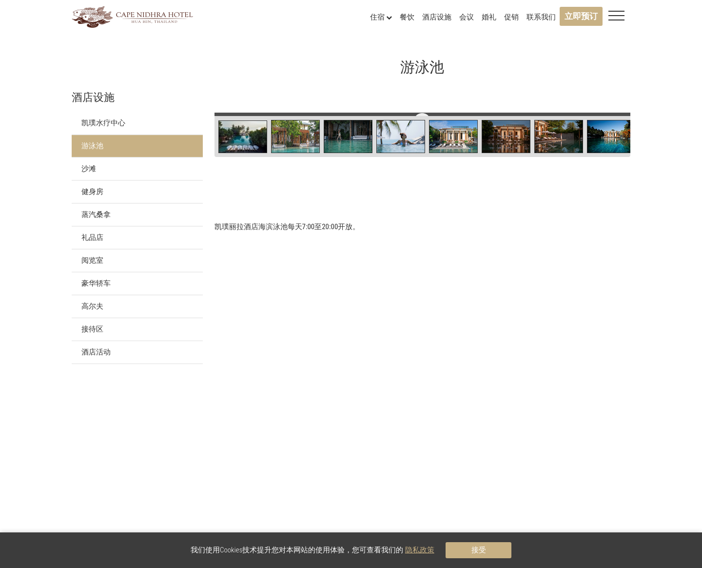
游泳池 (92, 145)
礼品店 (92, 237)
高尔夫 (92, 306)
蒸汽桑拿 (96, 214)
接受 (478, 550)
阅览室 (92, 260)
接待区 (92, 329)
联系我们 (541, 17)
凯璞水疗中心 (103, 122)
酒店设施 (436, 17)
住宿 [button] (381, 17)
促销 (511, 17)
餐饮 (407, 17)
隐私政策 (419, 550)
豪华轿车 (96, 283)
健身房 (92, 191)
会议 (466, 17)
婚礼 (489, 17)
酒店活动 (96, 352)
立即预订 (581, 16)
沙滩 (88, 168)
